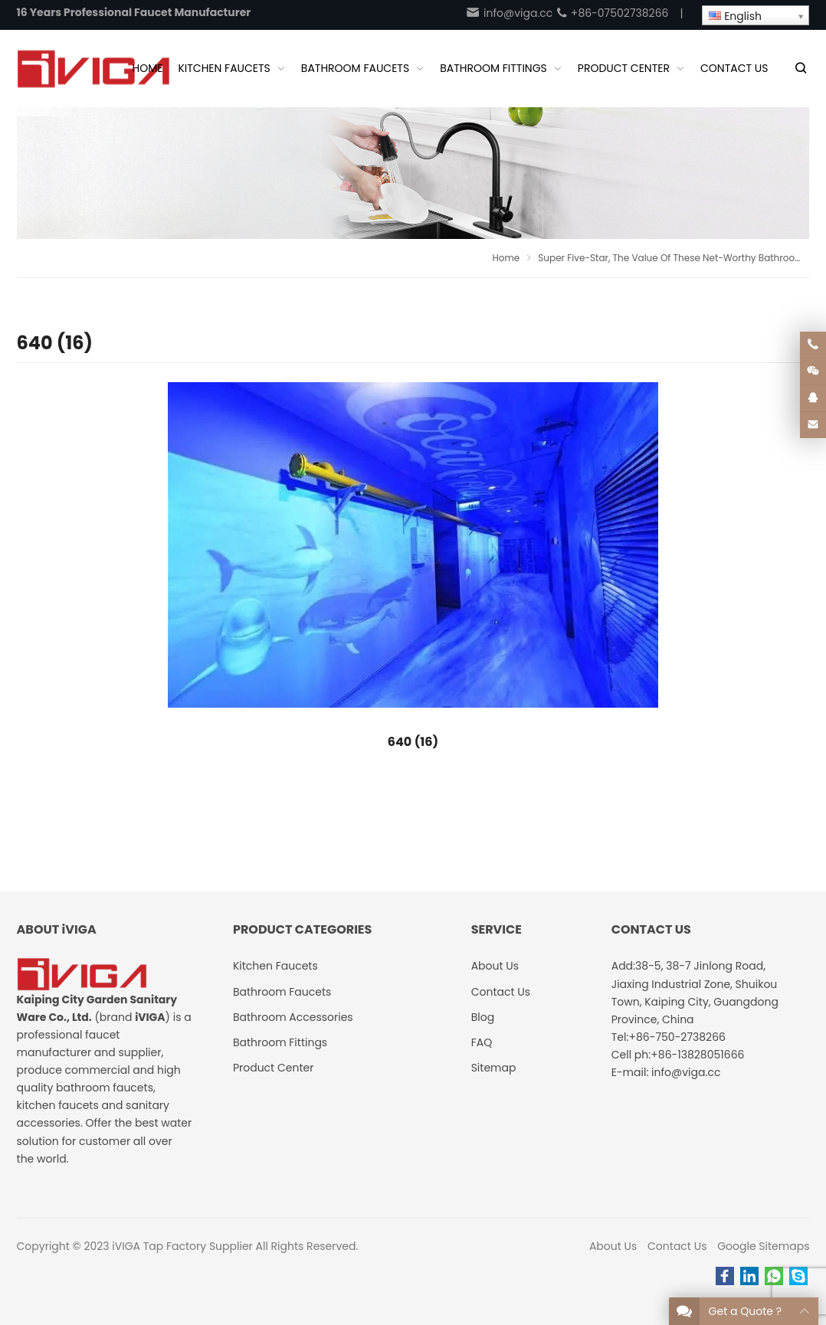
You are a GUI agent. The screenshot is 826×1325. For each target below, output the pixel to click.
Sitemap (493, 1067)
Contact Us (676, 1246)
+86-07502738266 (612, 13)
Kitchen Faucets (275, 965)
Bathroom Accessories (293, 1017)
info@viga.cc (508, 13)
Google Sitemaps (763, 1246)
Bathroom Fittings (280, 1042)
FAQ (482, 1042)
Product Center (273, 1067)
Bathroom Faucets (282, 991)
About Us (613, 1246)
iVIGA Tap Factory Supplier (182, 1246)
